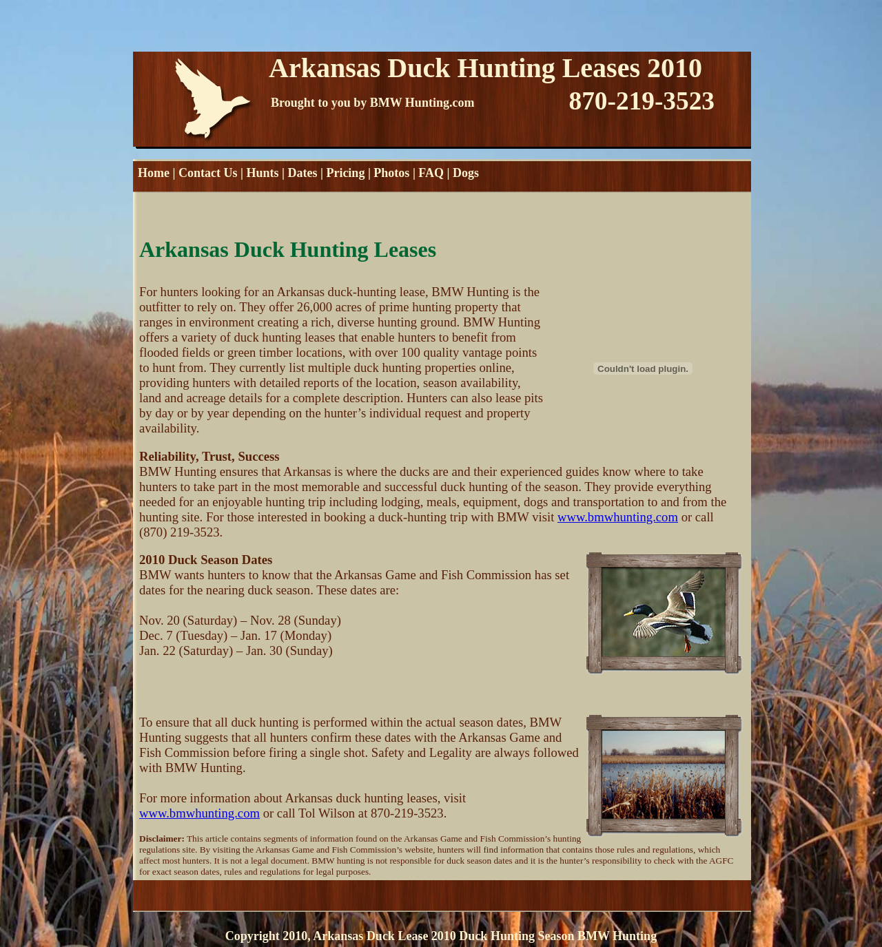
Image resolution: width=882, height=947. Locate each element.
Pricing (345, 173)
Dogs (466, 173)
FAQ (431, 173)
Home (154, 173)
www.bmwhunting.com (617, 517)
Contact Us (208, 173)
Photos (391, 173)
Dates (302, 173)
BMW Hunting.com (422, 103)
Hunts (262, 173)
